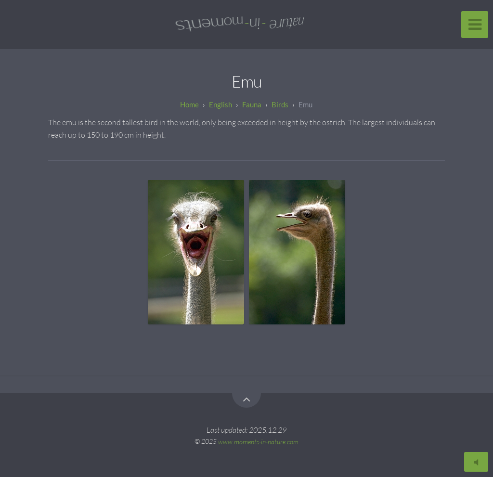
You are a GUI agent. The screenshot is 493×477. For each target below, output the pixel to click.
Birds (280, 104)
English (220, 104)
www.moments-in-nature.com (258, 441)
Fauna (251, 104)
